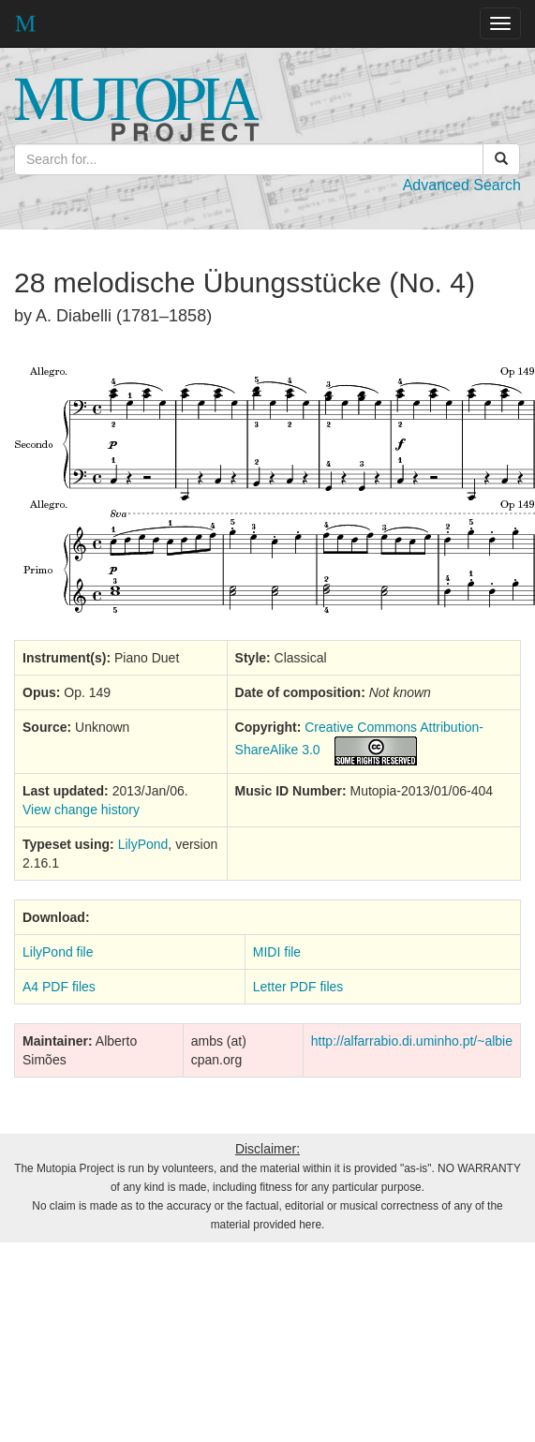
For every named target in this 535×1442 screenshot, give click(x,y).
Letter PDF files (298, 986)
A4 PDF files (59, 986)
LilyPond (143, 844)
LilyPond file (58, 951)
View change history (81, 809)
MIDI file (277, 951)
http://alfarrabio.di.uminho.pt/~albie (412, 1040)
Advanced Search (462, 185)
